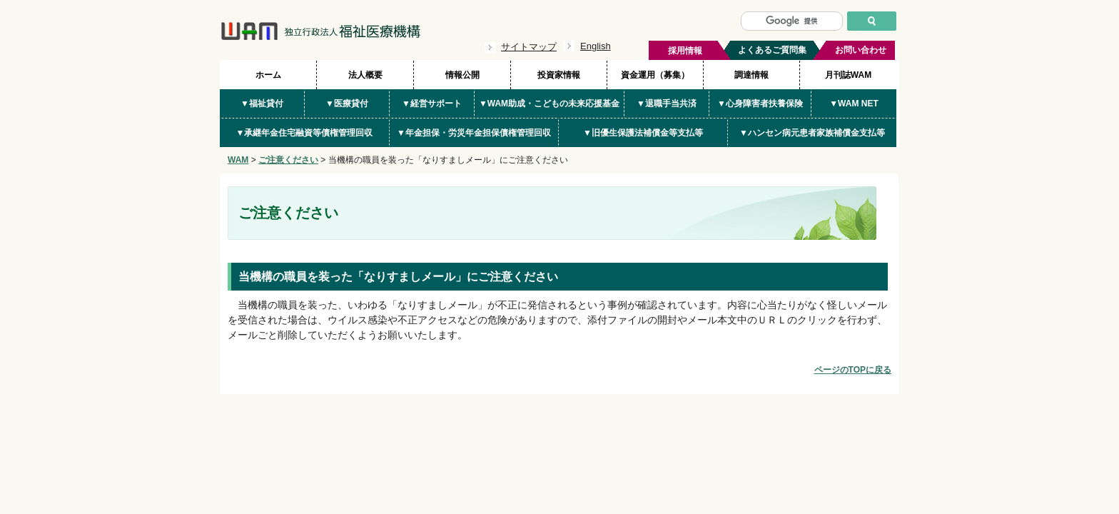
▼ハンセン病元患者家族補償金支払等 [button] (812, 133)
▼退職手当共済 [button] (667, 104)
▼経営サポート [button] (432, 104)
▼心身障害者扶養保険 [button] (760, 104)
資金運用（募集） (655, 75)
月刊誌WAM (848, 75)
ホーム (268, 75)
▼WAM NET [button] (854, 104)
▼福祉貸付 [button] (261, 104)
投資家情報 (558, 75)
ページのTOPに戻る (852, 370)
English (595, 46)
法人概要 (365, 75)
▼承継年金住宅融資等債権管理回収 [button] (304, 133)
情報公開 (462, 75)
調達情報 (751, 75)
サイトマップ (529, 46)
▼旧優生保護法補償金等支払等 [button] (643, 133)
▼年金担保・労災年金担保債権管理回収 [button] (474, 133)
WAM (238, 160)
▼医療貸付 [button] (346, 104)
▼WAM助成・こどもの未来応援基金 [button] (549, 104)
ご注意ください (288, 160)
